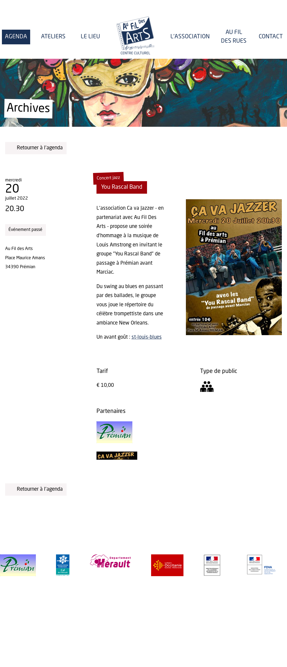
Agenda (16, 37)
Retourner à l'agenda (36, 147)
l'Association (190, 37)
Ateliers (53, 37)
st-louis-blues (147, 337)
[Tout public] (207, 388)
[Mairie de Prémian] (114, 441)
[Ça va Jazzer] (116, 458)
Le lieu (90, 37)
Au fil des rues (234, 37)
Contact (271, 37)
